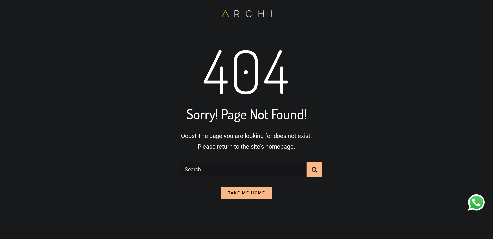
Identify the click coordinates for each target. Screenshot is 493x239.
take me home (246, 193)
